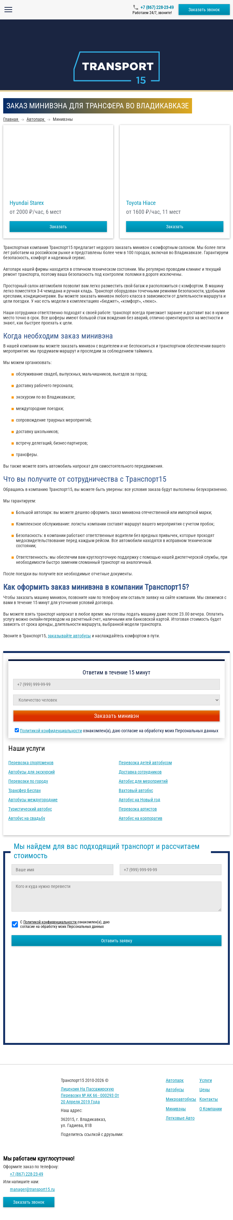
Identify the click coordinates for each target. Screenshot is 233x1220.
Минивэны (176, 1108)
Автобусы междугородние (33, 799)
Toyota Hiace (141, 203)
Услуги (205, 1080)
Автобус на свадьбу (26, 818)
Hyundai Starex (27, 203)
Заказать (58, 226)
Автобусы (175, 1089)
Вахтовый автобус (136, 790)
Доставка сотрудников (140, 771)
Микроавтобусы (181, 1099)
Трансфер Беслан (24, 790)
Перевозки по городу (28, 781)
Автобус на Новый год (139, 799)
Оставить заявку (116, 940)
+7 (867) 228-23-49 (157, 7)
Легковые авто (180, 1118)
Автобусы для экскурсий (31, 771)
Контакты (208, 1099)
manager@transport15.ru (32, 1189)
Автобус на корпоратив (140, 818)
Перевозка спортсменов (30, 762)
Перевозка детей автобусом (145, 762)
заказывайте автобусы (69, 635)
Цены (204, 1089)
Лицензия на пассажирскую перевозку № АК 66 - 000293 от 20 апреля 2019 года (90, 1095)
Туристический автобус (30, 809)
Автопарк (175, 1080)
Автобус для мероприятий (143, 781)
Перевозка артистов (138, 809)
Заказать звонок (204, 9)
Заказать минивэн (116, 715)
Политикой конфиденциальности (51, 730)
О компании (210, 1108)
